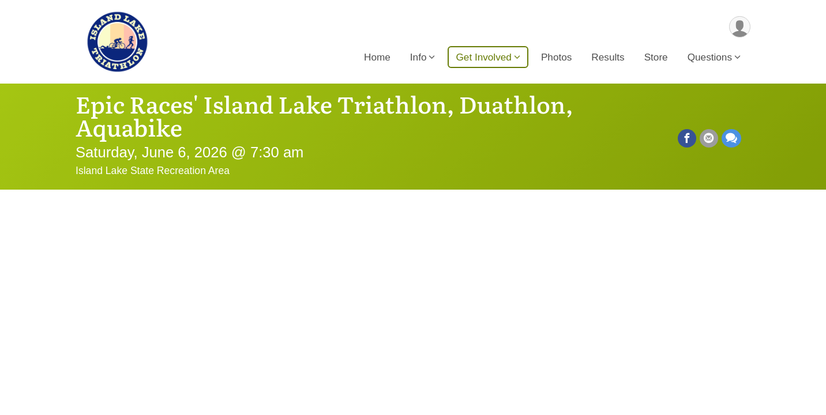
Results (607, 57)
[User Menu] (739, 26)
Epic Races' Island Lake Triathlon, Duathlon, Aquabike (324, 115)
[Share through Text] (731, 138)
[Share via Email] (709, 138)
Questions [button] (710, 57)
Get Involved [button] (483, 57)
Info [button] (418, 57)
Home (377, 57)
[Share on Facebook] (687, 138)
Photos (556, 57)
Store (656, 57)
